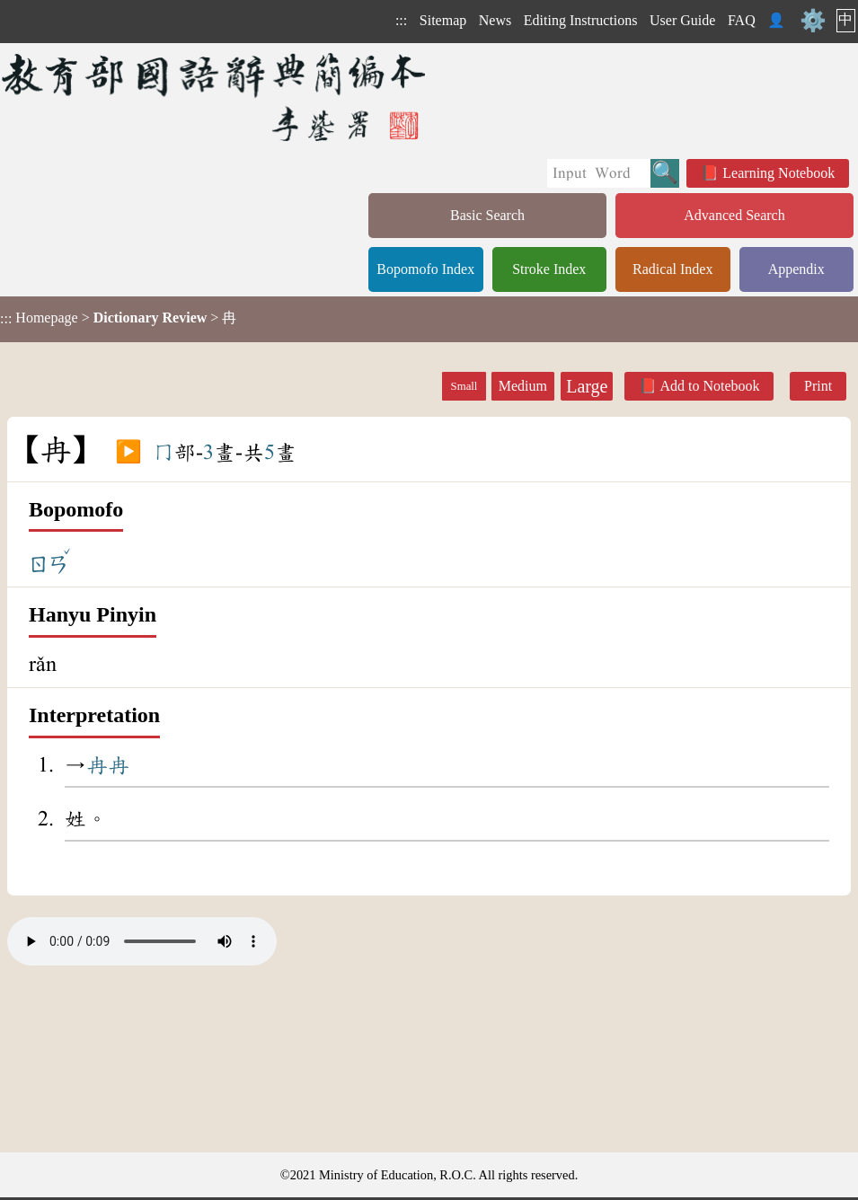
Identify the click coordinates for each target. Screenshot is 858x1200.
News (495, 20)
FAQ (742, 20)
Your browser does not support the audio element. (142, 941)
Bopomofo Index (425, 269)
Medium (523, 385)
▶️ (128, 452)
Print (818, 385)
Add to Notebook (709, 385)
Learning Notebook (778, 173)
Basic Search (487, 215)
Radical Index (672, 269)
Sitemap (443, 20)
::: (401, 20)
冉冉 (107, 765)
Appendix (796, 269)
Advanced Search (734, 215)
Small (464, 386)
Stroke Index (549, 269)
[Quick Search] (598, 173)
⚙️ (813, 20)
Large (586, 386)
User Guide (682, 20)
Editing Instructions (581, 20)
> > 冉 (118, 318)
